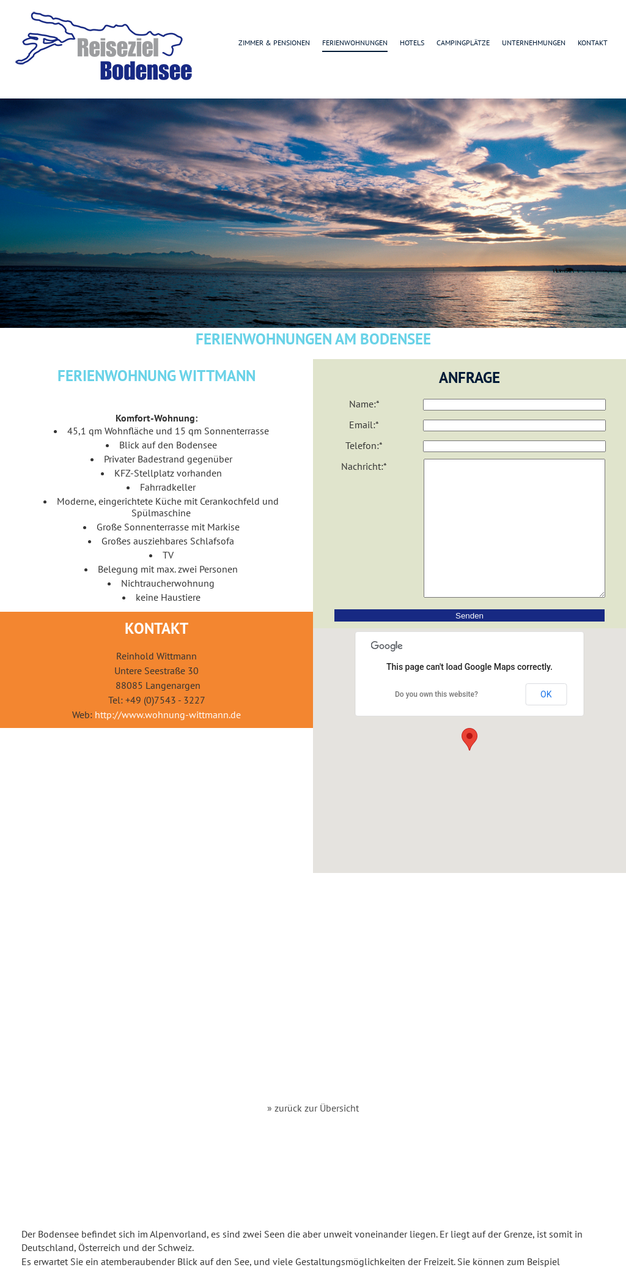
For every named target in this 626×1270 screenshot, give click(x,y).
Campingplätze (463, 42)
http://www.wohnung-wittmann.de (168, 714)
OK (545, 722)
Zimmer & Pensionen (274, 42)
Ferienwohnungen (355, 42)
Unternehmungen (533, 42)
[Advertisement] (313, 1002)
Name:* (364, 404)
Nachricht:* (364, 466)
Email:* (364, 424)
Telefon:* (364, 445)
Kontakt (593, 42)
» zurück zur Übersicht (313, 1108)
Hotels (412, 42)
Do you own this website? (436, 722)
